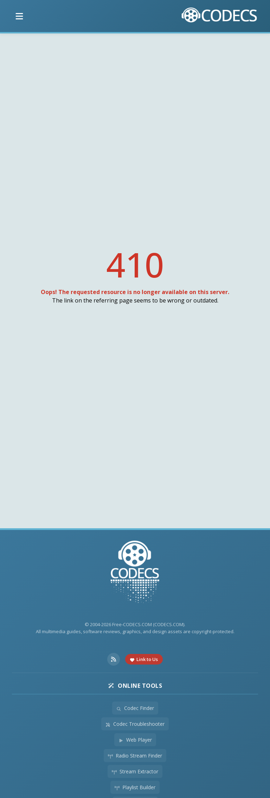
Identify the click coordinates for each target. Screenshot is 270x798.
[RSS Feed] (113, 659)
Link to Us (144, 659)
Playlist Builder (135, 787)
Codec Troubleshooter (135, 724)
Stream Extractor (135, 771)
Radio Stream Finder (135, 755)
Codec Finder (135, 708)
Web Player (135, 739)
